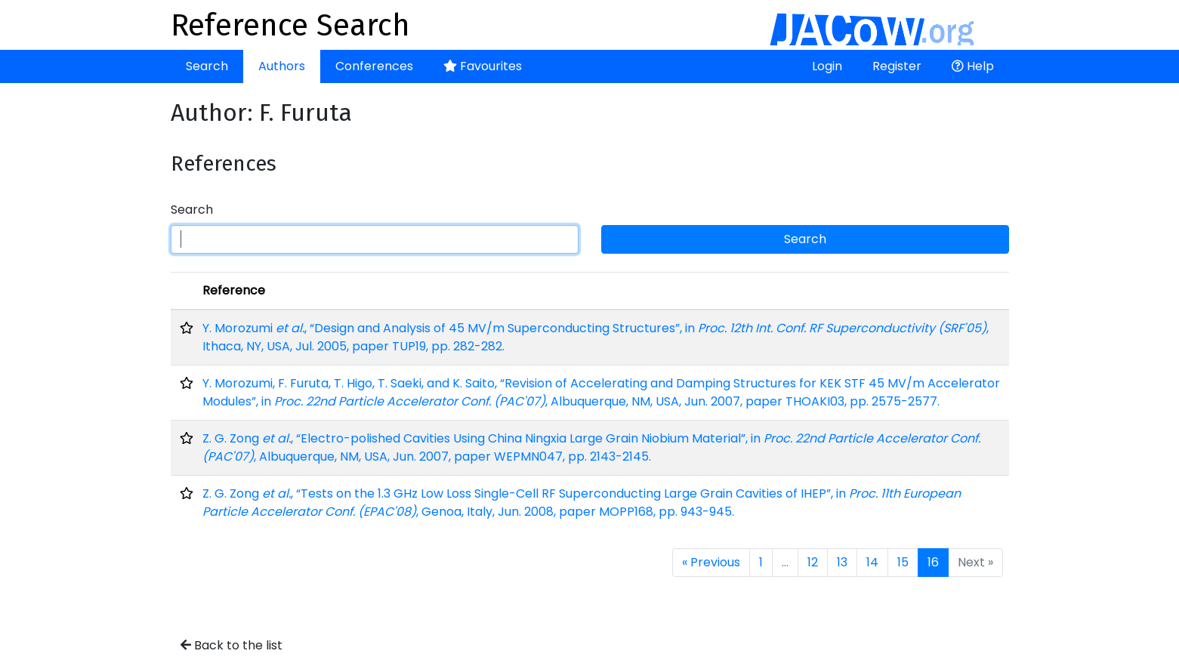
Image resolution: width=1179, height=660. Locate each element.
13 (842, 562)
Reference (233, 290)
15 (903, 562)
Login (827, 66)
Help (973, 66)
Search (207, 66)
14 (872, 562)
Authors (281, 66)
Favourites (482, 66)
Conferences (374, 66)
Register (896, 66)
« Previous (711, 562)
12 (812, 562)
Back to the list (231, 645)
